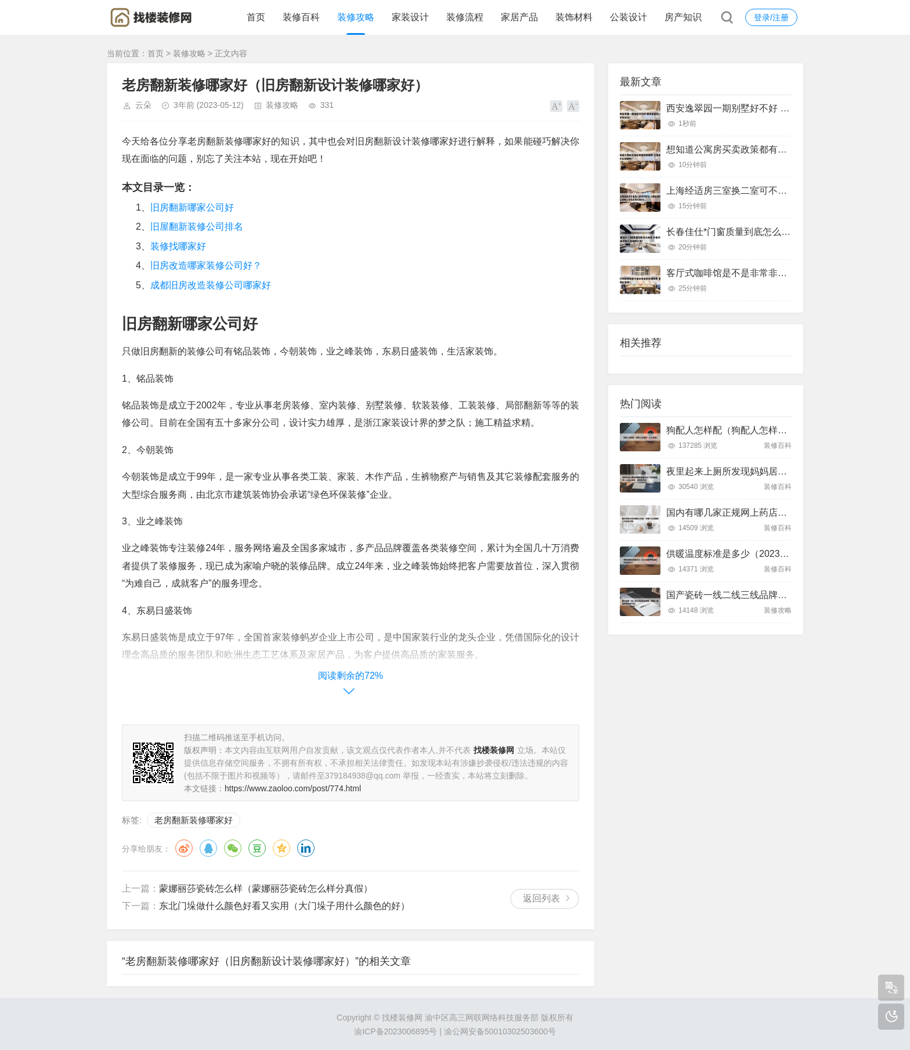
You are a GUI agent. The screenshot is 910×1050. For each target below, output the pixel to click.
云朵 (143, 105)
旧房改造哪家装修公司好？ (206, 265)
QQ (208, 848)
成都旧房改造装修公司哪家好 (210, 285)
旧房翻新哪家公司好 (192, 207)
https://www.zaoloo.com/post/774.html (293, 788)
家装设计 (410, 17)
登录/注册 (771, 17)
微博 (184, 848)
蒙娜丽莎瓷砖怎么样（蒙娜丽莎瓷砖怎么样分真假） (266, 888)
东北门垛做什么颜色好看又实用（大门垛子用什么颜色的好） (284, 906)
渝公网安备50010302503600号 (500, 1031)
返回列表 (541, 898)
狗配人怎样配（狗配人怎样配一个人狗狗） (754, 430)
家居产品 (519, 17)
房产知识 (683, 17)
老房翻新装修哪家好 (193, 820)
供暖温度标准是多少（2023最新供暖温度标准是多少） (778, 554)
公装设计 (628, 17)
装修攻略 (355, 17)
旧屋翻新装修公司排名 (196, 226)
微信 (232, 848)
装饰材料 (574, 17)
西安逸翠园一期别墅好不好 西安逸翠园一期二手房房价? (781, 108)
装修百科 (301, 17)
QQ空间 (281, 848)
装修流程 (464, 17)
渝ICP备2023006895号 (395, 1031)
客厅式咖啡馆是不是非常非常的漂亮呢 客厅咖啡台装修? (781, 273)
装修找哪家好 (178, 246)
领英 (306, 848)
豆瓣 (257, 848)
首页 (256, 17)
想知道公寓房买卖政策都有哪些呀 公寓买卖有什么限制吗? (786, 149)
